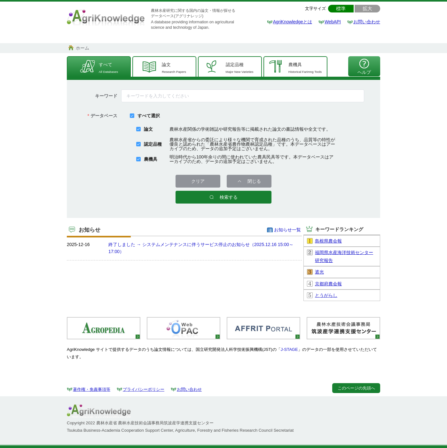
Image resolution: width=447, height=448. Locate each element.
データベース (103, 115)
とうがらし (326, 295)
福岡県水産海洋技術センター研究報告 (344, 256)
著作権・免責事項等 (91, 389)
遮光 (319, 271)
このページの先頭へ (356, 388)
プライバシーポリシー (143, 389)
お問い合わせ (366, 21)
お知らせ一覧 (287, 229)
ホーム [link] (82, 47)
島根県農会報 (328, 240)
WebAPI (333, 21)
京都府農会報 (328, 283)
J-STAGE (289, 349)
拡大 (367, 8)
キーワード (106, 95)
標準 (341, 8)
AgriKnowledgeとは (292, 21)
